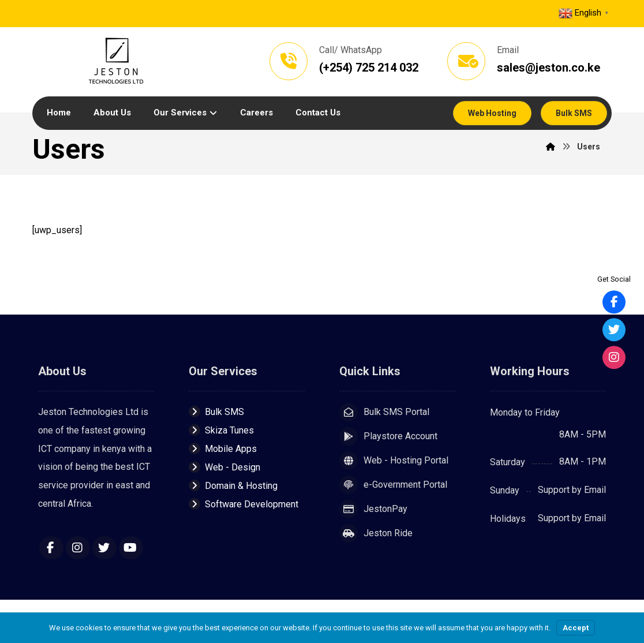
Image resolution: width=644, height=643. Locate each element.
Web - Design (224, 468)
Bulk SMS (216, 413)
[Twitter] (104, 549)
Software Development (243, 505)
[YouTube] (131, 549)
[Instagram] (78, 549)
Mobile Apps (223, 449)
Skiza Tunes (221, 431)
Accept (576, 627)
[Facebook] (51, 549)
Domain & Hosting (233, 486)
